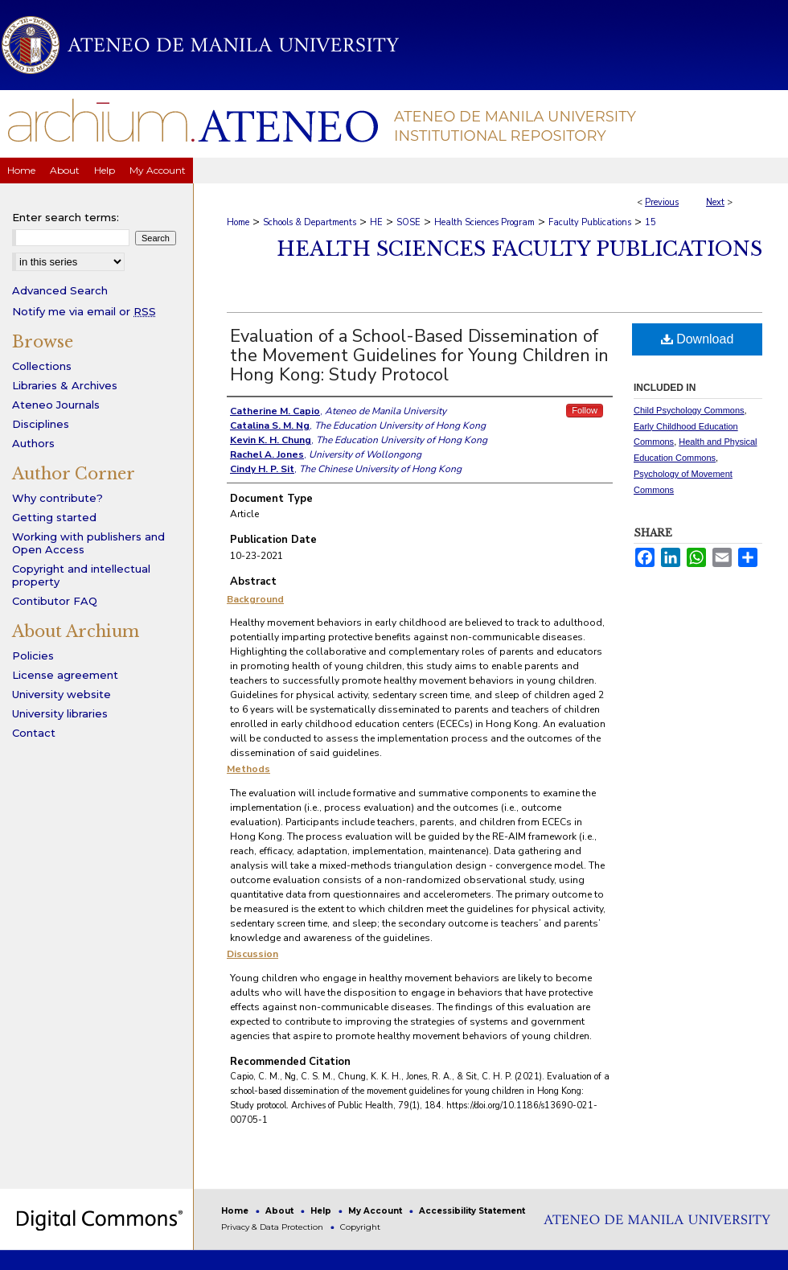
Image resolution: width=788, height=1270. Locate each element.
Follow (584, 410)
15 (650, 222)
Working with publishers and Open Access (88, 543)
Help (322, 1211)
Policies (33, 655)
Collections (42, 366)
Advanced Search (60, 290)
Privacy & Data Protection (273, 1227)
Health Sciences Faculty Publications (519, 249)
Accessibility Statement (472, 1211)
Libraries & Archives (64, 385)
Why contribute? (57, 497)
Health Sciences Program (484, 222)
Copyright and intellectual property (81, 575)
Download (697, 339)
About (280, 1211)
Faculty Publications (589, 222)
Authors (33, 443)
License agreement (65, 674)
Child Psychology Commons (689, 410)
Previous (662, 202)
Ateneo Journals (56, 404)
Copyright (360, 1227)
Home (238, 222)
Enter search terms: (65, 217)
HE (376, 222)
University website (61, 694)
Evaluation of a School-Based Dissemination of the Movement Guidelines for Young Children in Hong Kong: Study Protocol (419, 355)
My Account (376, 1211)
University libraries (60, 713)
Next (715, 202)
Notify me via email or (84, 311)
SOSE (408, 222)
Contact (33, 732)
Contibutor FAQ (54, 600)
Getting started (54, 517)
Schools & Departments (309, 222)
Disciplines (40, 423)
